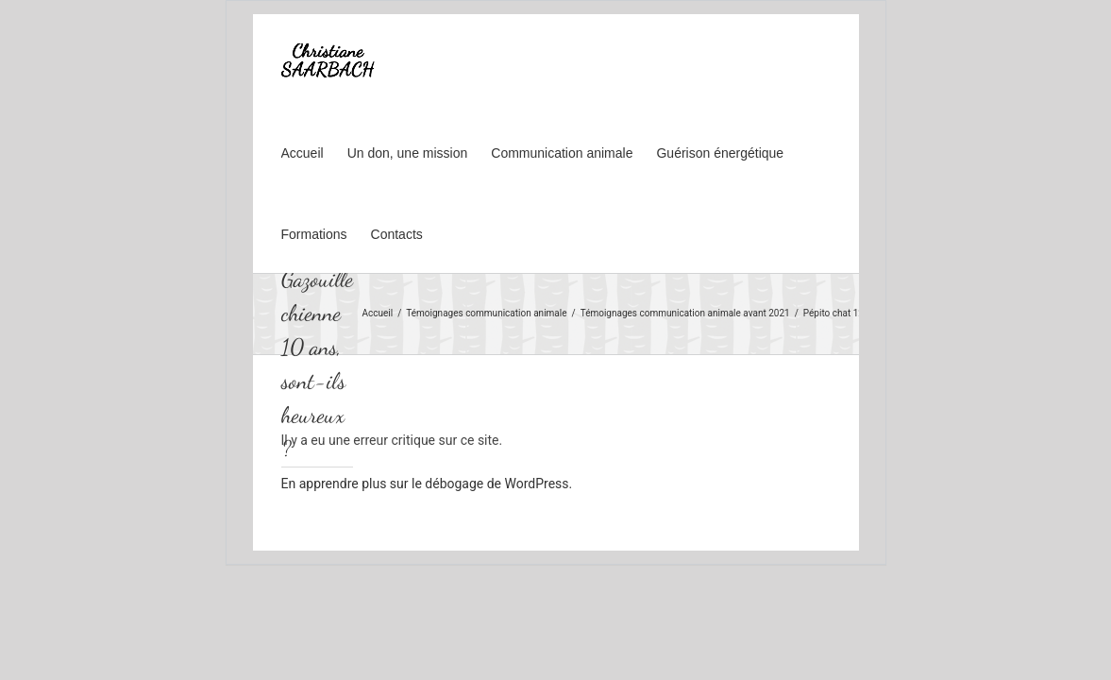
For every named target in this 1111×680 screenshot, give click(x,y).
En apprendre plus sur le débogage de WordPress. (427, 483)
